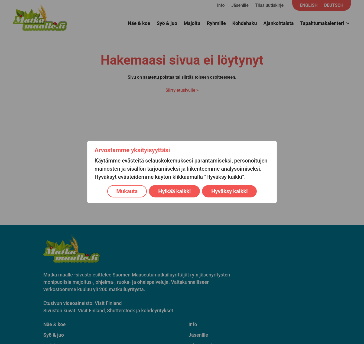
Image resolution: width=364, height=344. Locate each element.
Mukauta (127, 191)
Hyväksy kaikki (229, 191)
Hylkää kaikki (174, 191)
